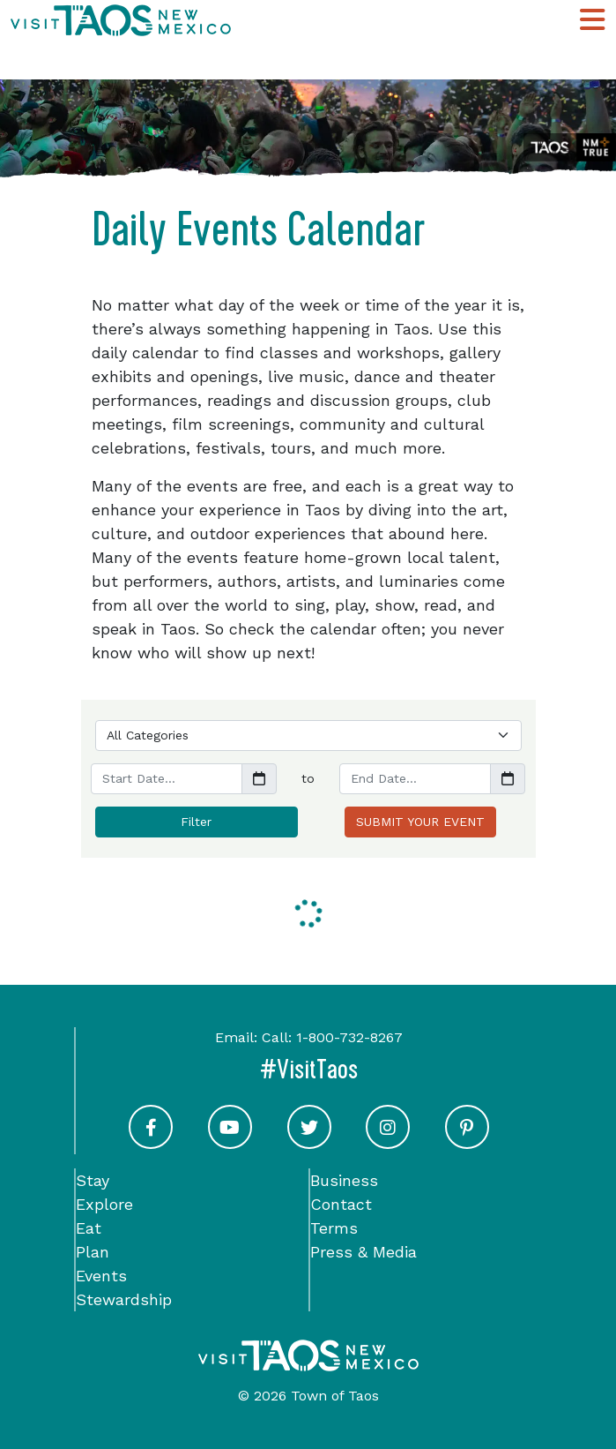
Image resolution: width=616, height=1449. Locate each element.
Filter (196, 822)
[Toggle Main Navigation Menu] (592, 20)
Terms (334, 1228)
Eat (88, 1228)
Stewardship (124, 1299)
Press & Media (363, 1252)
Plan (92, 1252)
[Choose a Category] (308, 735)
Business (344, 1180)
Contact (341, 1204)
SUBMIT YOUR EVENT (420, 822)
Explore (104, 1204)
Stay (92, 1180)
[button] (259, 778)
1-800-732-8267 (349, 1037)
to (308, 778)
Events (101, 1275)
